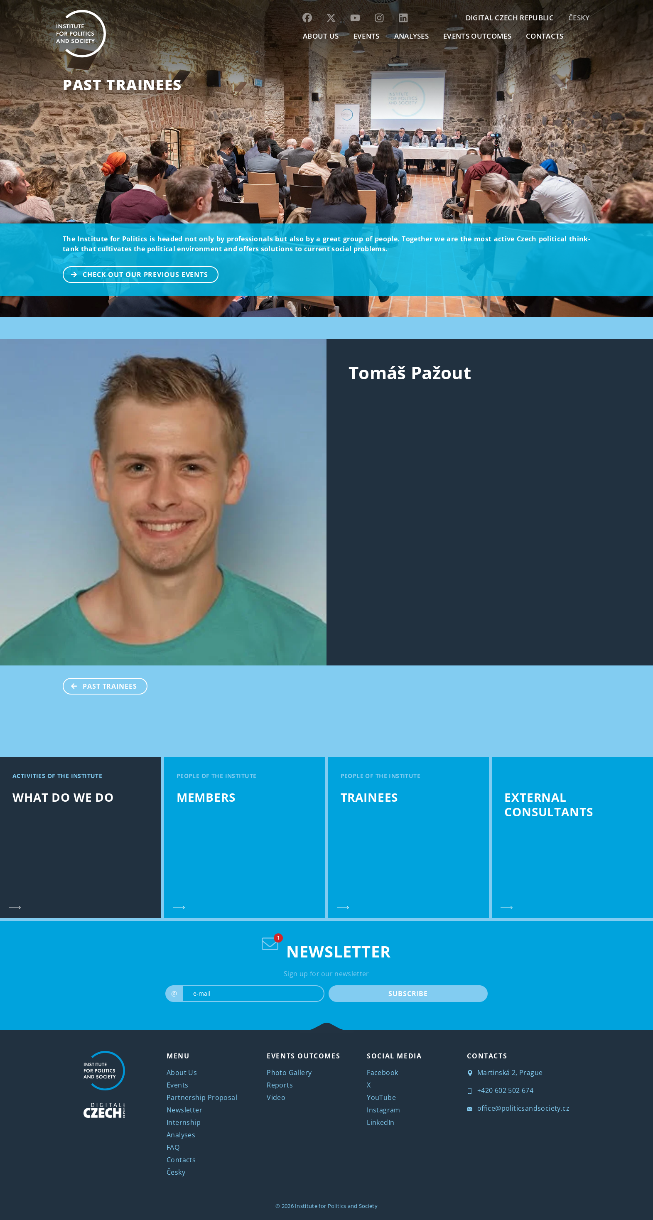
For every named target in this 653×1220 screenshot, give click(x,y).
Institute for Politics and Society (336, 1206)
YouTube (381, 1097)
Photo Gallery (289, 1072)
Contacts (181, 1159)
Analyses (411, 36)
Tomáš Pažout (410, 372)
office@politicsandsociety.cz (518, 1108)
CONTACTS (545, 36)
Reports (280, 1085)
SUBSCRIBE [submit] (408, 993)
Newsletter (184, 1109)
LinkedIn (380, 1122)
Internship (184, 1122)
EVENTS (367, 36)
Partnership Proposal (202, 1097)
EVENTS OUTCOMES (477, 36)
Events (177, 1085)
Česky (579, 17)
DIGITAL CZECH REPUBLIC (510, 17)
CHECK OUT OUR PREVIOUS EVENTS (136, 273)
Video (276, 1097)
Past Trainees (122, 84)
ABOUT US (321, 36)
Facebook (382, 1072)
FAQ (173, 1147)
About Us (182, 1072)
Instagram (383, 1109)
